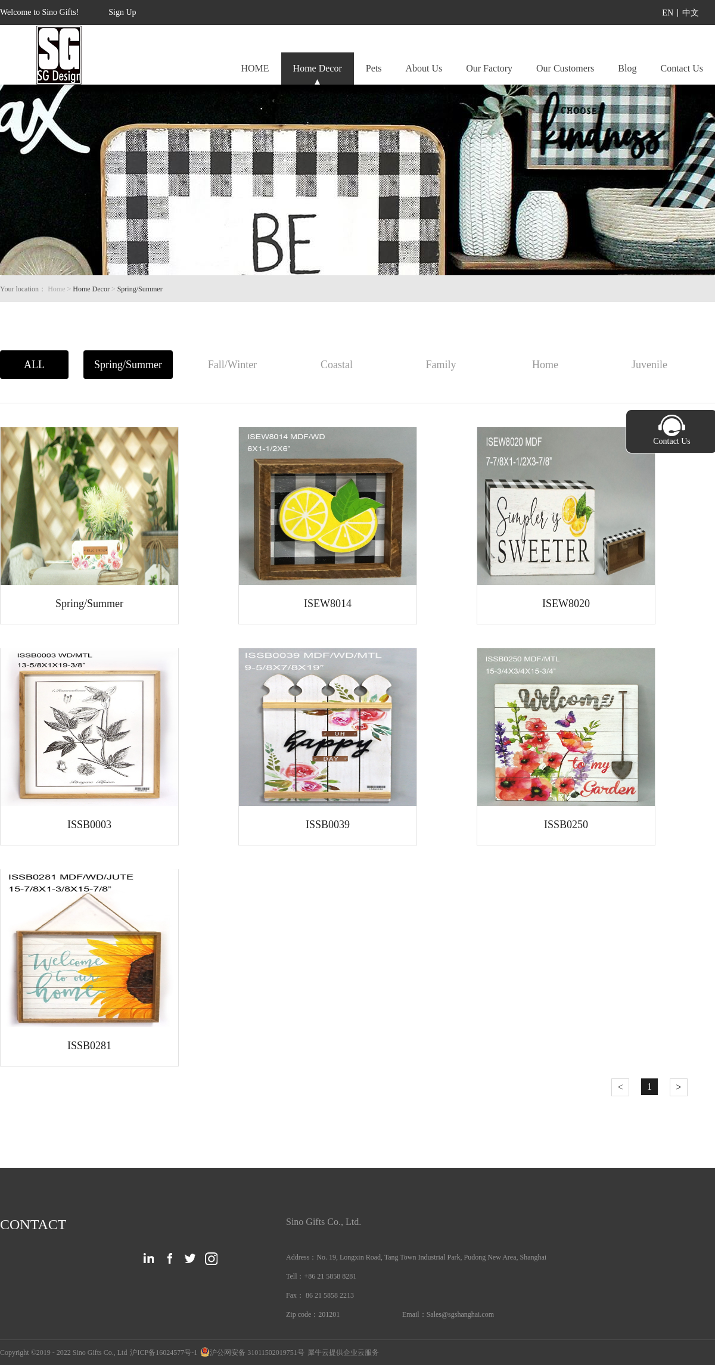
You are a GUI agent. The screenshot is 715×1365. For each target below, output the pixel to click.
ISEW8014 (328, 604)
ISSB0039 (328, 825)
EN (667, 12)
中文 (690, 12)
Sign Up (122, 12)
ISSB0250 (566, 825)
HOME (255, 68)
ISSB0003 (89, 825)
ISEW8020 (566, 604)
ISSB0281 (89, 1046)
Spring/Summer (140, 289)
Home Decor (91, 289)
